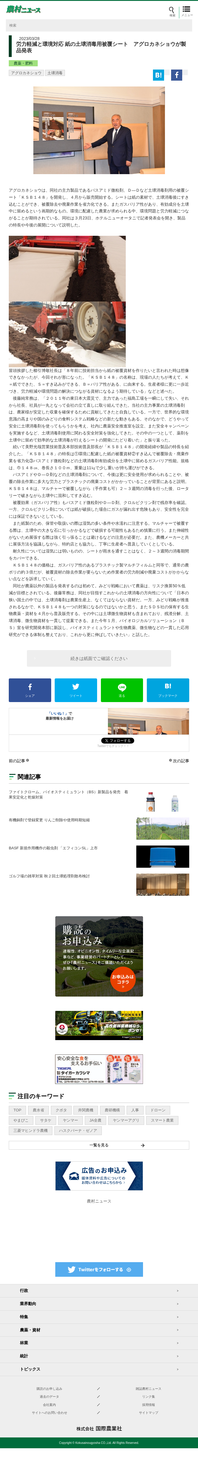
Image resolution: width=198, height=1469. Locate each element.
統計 (24, 1356)
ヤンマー (70, 1120)
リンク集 (148, 1396)
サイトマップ (148, 1412)
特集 (24, 1316)
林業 (24, 1342)
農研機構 (112, 1110)
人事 (135, 1110)
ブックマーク (168, 690)
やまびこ (21, 1120)
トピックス (30, 1369)
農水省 (38, 1110)
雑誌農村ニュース (148, 1388)
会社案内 (49, 1404)
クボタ (61, 1110)
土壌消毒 (55, 73)
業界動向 (28, 1303)
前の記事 (17, 760)
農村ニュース (99, 1201)
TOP (17, 1110)
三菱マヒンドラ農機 (30, 1130)
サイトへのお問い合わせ (49, 1412)
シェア (30, 690)
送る (122, 690)
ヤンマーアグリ (126, 1120)
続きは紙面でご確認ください (99, 658)
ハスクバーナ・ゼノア (78, 1130)
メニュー (188, 15)
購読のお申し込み (49, 1388)
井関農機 (85, 1110)
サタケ (45, 1120)
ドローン (158, 1110)
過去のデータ (49, 1396)
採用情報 (148, 1404)
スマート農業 (162, 1120)
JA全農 (95, 1120)
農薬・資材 (30, 1330)
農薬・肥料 (23, 63)
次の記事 (181, 760)
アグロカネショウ (26, 73)
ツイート (76, 690)
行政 (24, 1290)
